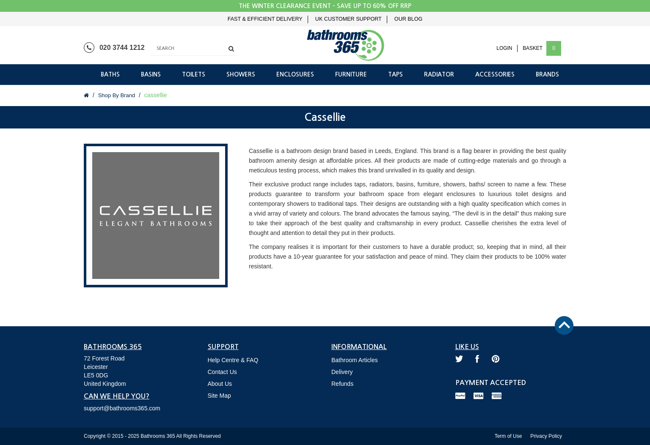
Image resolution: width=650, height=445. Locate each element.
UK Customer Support (348, 19)
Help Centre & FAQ (233, 360)
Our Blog (408, 19)
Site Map (219, 395)
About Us (220, 383)
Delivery (342, 372)
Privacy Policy (546, 436)
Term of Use (508, 436)
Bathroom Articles (354, 360)
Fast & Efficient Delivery (265, 19)
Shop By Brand (116, 95)
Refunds (342, 383)
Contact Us (222, 372)
